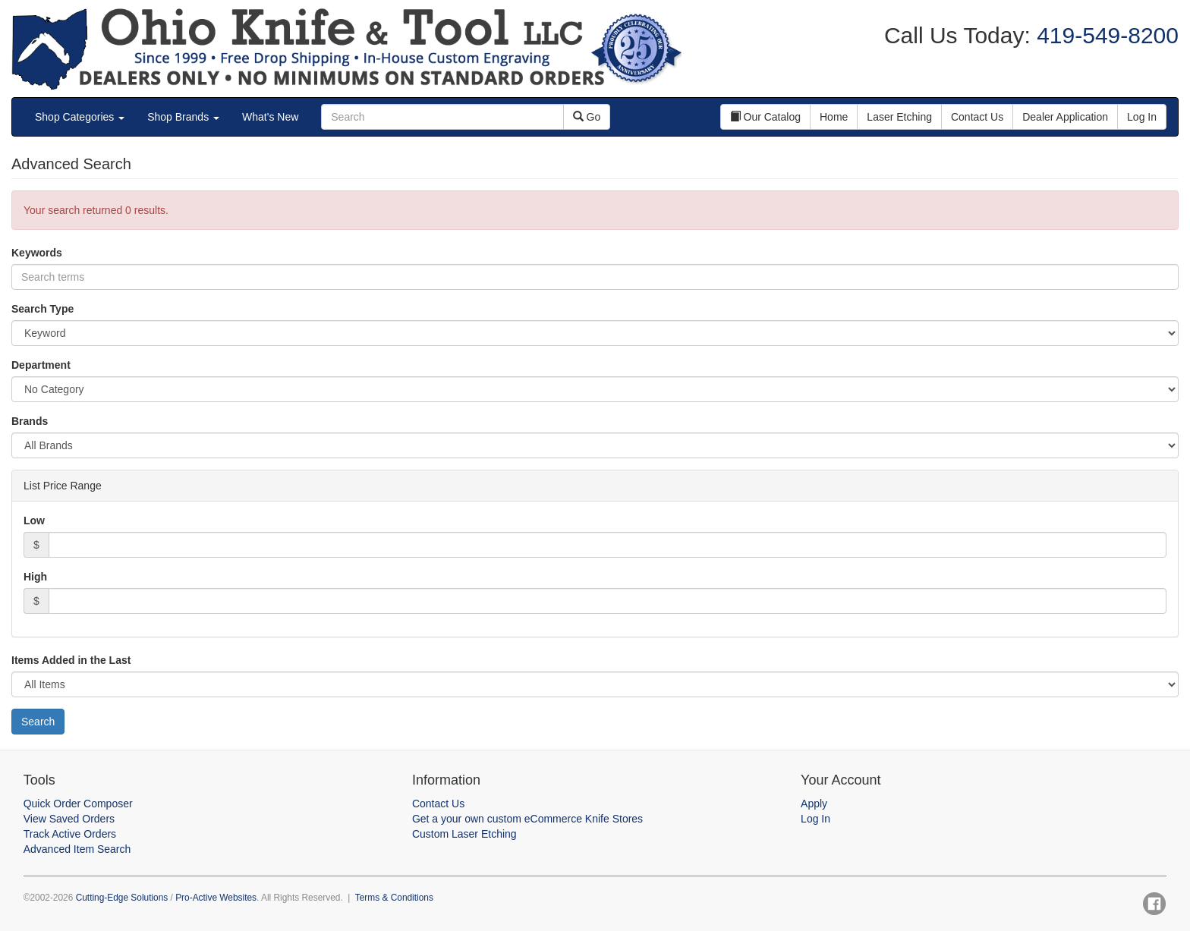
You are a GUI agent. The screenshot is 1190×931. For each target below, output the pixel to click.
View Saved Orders (69, 819)
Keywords (36, 253)
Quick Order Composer (78, 803)
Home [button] (834, 117)
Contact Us (438, 803)
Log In (815, 819)
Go (587, 117)
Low (34, 520)
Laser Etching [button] (899, 117)
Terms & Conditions (394, 897)
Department (41, 365)
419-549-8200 (1105, 35)
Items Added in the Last (71, 660)
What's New (270, 117)
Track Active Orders (70, 834)
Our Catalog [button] (765, 117)
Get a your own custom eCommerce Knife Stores (527, 819)
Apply (814, 803)
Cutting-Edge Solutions (122, 897)
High (35, 577)
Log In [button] (1142, 117)
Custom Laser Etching (464, 834)
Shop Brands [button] (183, 117)
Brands (29, 421)
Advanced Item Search (77, 849)
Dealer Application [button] (1065, 117)
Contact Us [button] (977, 117)
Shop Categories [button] (79, 117)
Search (38, 722)
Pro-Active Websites (216, 897)
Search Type (42, 309)
